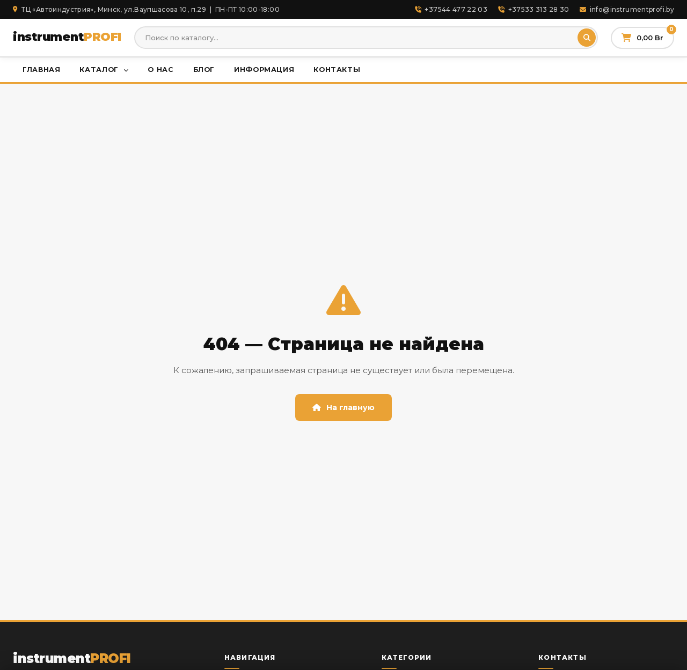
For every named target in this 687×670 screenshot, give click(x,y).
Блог (204, 69)
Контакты (336, 69)
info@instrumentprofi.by (627, 9)
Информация (264, 69)
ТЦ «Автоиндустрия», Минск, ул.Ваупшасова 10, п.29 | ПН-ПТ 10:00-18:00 (146, 9)
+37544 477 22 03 (451, 9)
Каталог (103, 69)
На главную (343, 407)
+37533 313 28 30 (533, 9)
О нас (160, 69)
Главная (41, 69)
